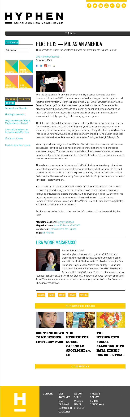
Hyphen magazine (20, 402)
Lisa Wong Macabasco (56, 242)
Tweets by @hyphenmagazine (17, 145)
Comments (80, 366)
